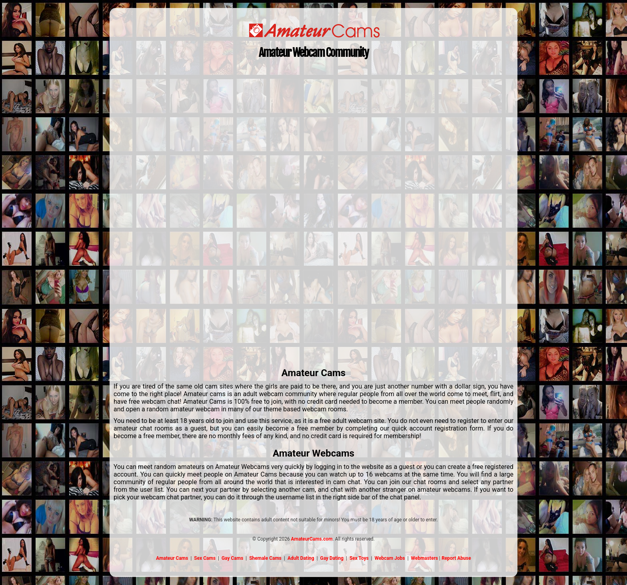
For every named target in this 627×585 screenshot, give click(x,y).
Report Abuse (456, 558)
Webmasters (424, 558)
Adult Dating (301, 558)
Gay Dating (332, 558)
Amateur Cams (172, 558)
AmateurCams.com (312, 539)
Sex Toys (359, 558)
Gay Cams (232, 558)
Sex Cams (205, 558)
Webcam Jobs (390, 558)
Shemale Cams (265, 558)
